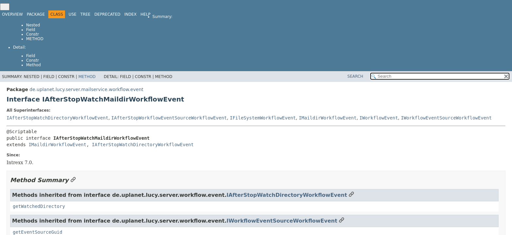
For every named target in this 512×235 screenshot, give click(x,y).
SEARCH (355, 76)
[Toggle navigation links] (4, 6)
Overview (12, 14)
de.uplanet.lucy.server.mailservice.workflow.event (86, 89)
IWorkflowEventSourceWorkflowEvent (446, 117)
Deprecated (107, 14)
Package (36, 14)
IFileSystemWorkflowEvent (263, 117)
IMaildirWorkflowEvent (328, 117)
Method (34, 39)
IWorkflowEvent (379, 117)
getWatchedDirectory (39, 206)
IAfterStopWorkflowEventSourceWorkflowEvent (169, 117)
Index (130, 14)
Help (145, 14)
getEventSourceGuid (37, 232)
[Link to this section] (73, 180)
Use (72, 14)
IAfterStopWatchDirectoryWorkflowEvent (57, 117)
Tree (85, 14)
